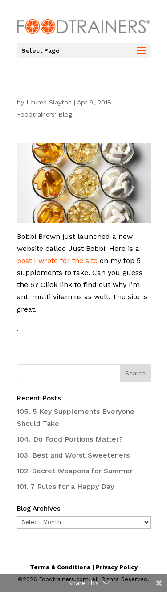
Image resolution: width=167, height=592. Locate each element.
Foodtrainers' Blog (44, 114)
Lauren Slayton (49, 102)
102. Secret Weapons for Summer (75, 471)
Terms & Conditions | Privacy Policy (84, 567)
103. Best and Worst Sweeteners (73, 455)
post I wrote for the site (57, 260)
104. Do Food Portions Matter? (70, 439)
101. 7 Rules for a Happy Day (65, 486)
